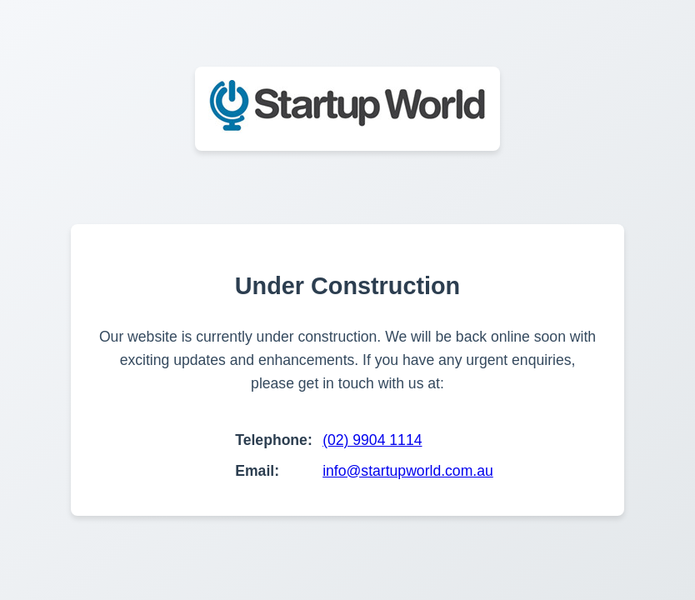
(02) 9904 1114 (372, 440)
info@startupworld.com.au (407, 470)
